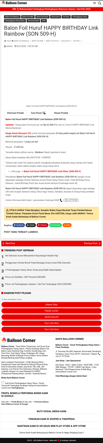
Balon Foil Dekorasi (12, 17)
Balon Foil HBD (28, 17)
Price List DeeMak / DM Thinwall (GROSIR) (25, 277)
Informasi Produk (15, 113)
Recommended (33, 21)
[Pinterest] (42, 225)
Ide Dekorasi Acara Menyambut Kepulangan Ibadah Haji (31, 255)
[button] (67, 225)
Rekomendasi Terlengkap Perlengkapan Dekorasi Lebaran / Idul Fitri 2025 (51, 9)
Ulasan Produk (61, 113)
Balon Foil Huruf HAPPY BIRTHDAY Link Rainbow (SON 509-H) (51, 31)
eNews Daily (52, 304)
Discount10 (56, 17)
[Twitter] (31, 225)
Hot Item (66, 17)
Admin (9, 46)
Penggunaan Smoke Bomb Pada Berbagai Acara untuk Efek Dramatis (38, 262)
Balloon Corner (42, 440)
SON (43, 21)
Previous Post (90, 243)
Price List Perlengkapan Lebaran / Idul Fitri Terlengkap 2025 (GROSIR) (38, 284)
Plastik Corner (51, 311)
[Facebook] (18, 225)
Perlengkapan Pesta (80, 17)
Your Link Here (51, 323)
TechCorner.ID (51, 317)
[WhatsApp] (55, 225)
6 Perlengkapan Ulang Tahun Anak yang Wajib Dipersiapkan (33, 270)
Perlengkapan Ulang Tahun (15, 21)
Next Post (10, 243)
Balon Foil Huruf (42, 17)
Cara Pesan (38, 113)
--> (51, 171)
